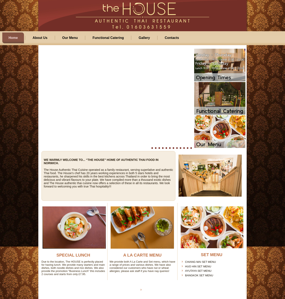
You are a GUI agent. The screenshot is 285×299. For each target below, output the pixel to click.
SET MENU (211, 254)
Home (13, 38)
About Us (39, 38)
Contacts (172, 38)
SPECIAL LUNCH (73, 255)
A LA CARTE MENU (142, 255)
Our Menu (70, 38)
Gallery (144, 38)
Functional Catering (108, 38)
